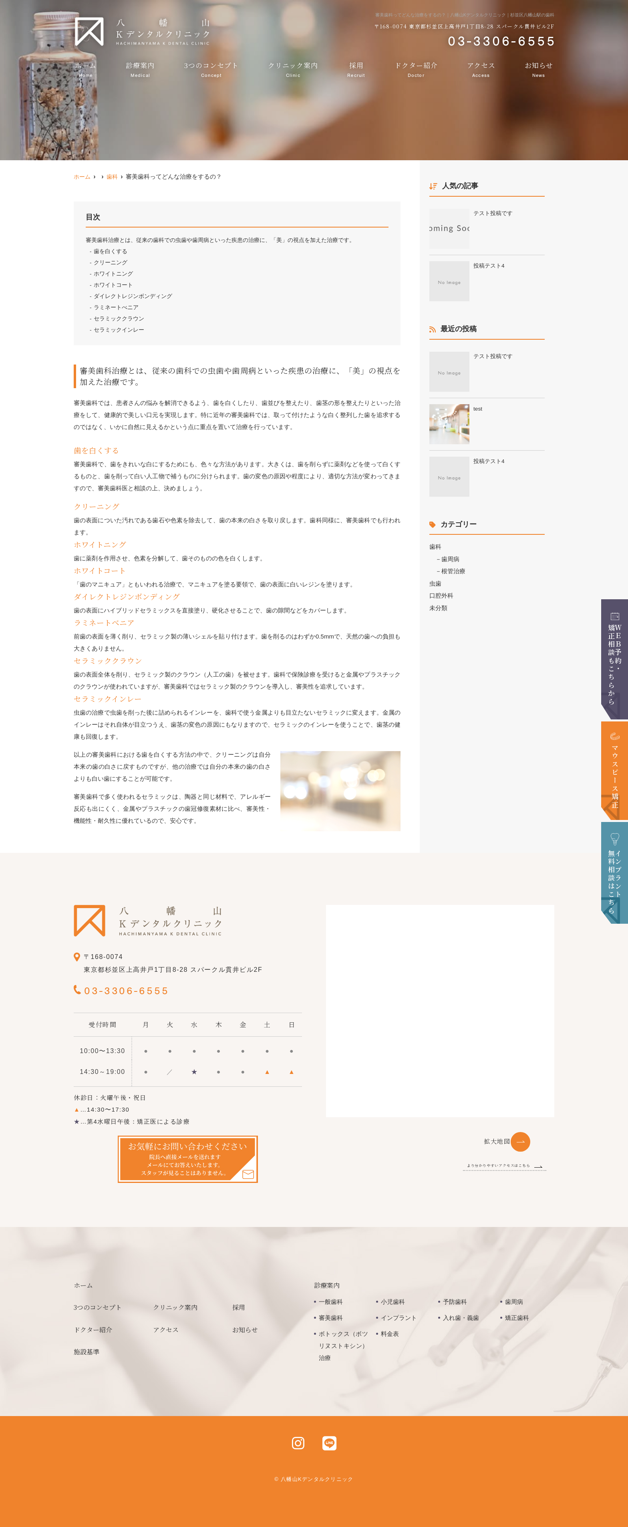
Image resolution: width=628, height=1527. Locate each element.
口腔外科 (441, 594)
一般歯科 (331, 1301)
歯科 (435, 546)
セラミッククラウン (119, 318)
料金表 (390, 1333)
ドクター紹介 (416, 69)
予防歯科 (455, 1301)
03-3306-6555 (136, 989)
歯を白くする (110, 251)
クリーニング (110, 262)
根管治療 (453, 570)
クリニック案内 (293, 69)
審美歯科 (331, 1317)
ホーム (86, 69)
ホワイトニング (113, 273)
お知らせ (539, 69)
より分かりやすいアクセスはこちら (481, 1165)
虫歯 (435, 582)
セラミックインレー (119, 329)
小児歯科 (393, 1301)
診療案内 (140, 69)
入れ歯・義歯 (461, 1317)
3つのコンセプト (211, 69)
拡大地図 (497, 1141)
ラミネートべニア (116, 307)
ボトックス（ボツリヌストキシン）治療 (343, 1345)
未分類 (438, 606)
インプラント (399, 1317)
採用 (356, 69)
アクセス (481, 69)
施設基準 (86, 1351)
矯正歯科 (517, 1317)
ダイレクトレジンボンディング (133, 296)
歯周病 (450, 558)
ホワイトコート (113, 285)
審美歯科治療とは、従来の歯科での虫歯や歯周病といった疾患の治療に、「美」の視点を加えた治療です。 (220, 240)
